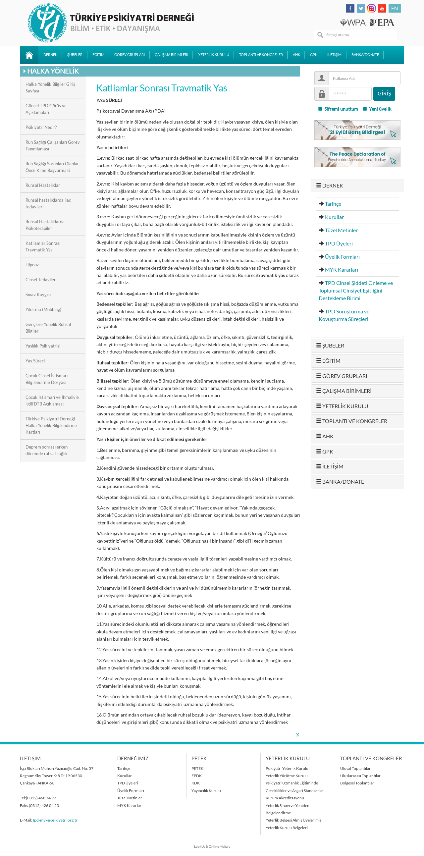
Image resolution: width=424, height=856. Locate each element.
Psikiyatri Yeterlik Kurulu (287, 768)
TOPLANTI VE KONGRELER (261, 55)
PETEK (197, 768)
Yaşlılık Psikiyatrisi (43, 346)
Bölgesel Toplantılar (357, 783)
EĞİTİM (98, 55)
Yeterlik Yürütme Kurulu (287, 776)
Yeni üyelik (376, 109)
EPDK (196, 776)
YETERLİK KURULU (213, 55)
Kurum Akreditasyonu (285, 798)
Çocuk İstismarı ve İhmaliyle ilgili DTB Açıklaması (52, 400)
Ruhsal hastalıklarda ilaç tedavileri (48, 203)
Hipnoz (32, 264)
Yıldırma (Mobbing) (43, 309)
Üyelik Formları (342, 257)
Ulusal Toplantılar (355, 768)
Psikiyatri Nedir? (41, 127)
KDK (195, 783)
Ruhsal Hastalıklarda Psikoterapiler (45, 225)
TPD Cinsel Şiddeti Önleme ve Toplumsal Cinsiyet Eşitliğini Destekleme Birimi (356, 290)
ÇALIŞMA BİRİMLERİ (171, 55)
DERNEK (50, 55)
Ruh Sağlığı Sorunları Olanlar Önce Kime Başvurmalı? (52, 167)
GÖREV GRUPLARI (129, 55)
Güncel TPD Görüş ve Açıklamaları (46, 109)
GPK (313, 55)
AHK (296, 55)
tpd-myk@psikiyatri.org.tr (55, 820)
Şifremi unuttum (338, 109)
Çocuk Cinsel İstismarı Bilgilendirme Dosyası (47, 379)
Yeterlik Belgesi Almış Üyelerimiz (294, 820)
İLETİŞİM (334, 55)
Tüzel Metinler (341, 230)
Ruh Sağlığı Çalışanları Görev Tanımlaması (53, 145)
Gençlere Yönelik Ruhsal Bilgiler (48, 327)
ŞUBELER (74, 55)
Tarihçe (333, 204)
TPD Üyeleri (339, 243)
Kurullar (334, 217)
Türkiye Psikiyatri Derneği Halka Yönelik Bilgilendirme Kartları (51, 425)
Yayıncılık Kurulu (206, 790)
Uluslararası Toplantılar (360, 776)
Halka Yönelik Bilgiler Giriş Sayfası (50, 87)
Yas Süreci (35, 360)
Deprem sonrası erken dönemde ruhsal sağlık (47, 450)
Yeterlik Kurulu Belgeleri (287, 828)
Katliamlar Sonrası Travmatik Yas (43, 246)
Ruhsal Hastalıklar (43, 185)
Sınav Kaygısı (38, 294)
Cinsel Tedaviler (41, 279)
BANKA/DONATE (365, 55)
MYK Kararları (341, 270)
